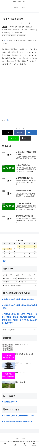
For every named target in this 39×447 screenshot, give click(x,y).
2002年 (11, 27)
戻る (8, 120)
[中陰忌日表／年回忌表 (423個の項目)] (27, 278)
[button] (25, 138)
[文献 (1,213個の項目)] (19, 275)
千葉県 (18, 27)
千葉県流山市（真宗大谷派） (11, 30)
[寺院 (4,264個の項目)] (7, 275)
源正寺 (5, 40)
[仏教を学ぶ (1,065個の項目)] (9, 278)
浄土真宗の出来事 (16, 33)
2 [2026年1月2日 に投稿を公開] (24, 246)
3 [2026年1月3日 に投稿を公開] (29, 246)
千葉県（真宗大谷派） (29, 30)
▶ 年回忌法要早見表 (9, 402)
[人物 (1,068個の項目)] (31, 275)
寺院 (4, 27)
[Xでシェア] (7, 132)
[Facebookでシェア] (19, 132)
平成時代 (5, 33)
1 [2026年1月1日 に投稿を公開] (19, 246)
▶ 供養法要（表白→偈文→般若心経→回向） (18, 299)
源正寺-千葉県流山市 (8, 35)
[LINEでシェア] (13, 138)
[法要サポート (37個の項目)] (28, 282)
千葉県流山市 (27, 27)
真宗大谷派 (21, 35)
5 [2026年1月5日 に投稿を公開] (4, 249)
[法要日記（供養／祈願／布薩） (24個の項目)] (19, 285)
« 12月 (4, 261)
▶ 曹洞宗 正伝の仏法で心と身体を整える (17, 421)
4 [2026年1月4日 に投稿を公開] (34, 246)
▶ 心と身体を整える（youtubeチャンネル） (18, 415)
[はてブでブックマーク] (31, 132)
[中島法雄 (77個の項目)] (10, 282)
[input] (19, 330)
